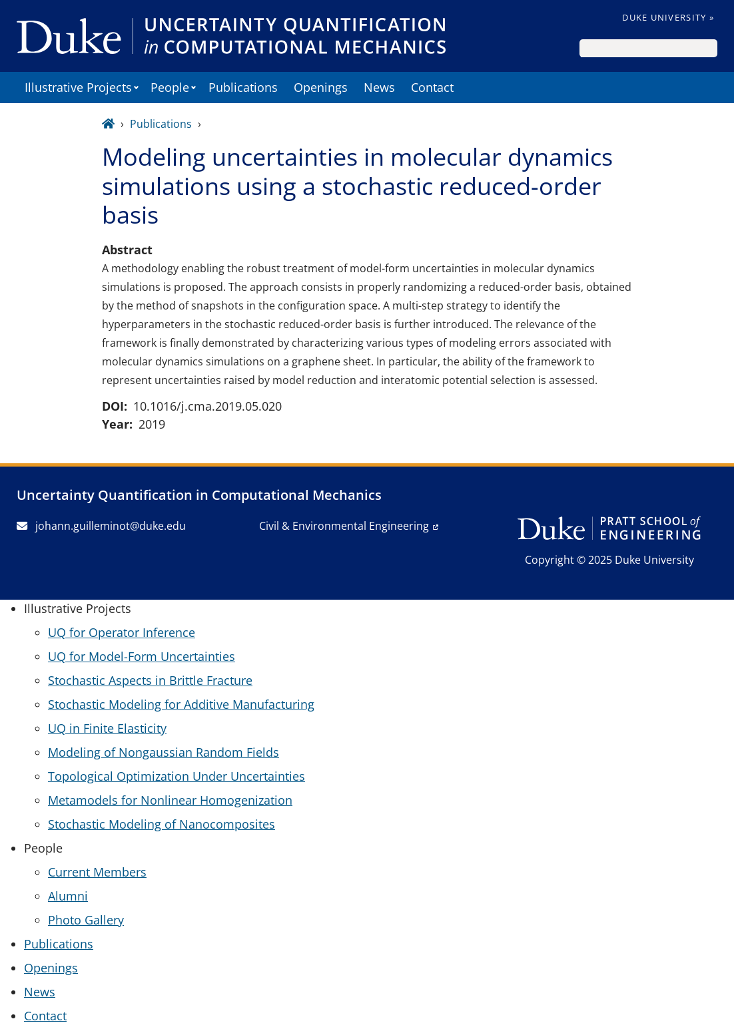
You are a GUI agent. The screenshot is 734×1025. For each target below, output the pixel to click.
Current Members (97, 872)
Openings (321, 87)
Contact (432, 87)
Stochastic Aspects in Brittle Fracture (150, 680)
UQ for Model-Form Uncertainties (141, 656)
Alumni (68, 896)
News (379, 87)
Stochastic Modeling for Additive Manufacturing (181, 704)
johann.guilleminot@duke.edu (101, 525)
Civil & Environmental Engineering (344, 525)
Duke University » (668, 17)
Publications (243, 87)
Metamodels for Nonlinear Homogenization (170, 800)
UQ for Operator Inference (121, 632)
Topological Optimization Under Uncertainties (176, 776)
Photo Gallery (86, 920)
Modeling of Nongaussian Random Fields (163, 752)
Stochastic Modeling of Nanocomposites (161, 824)
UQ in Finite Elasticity (107, 728)
